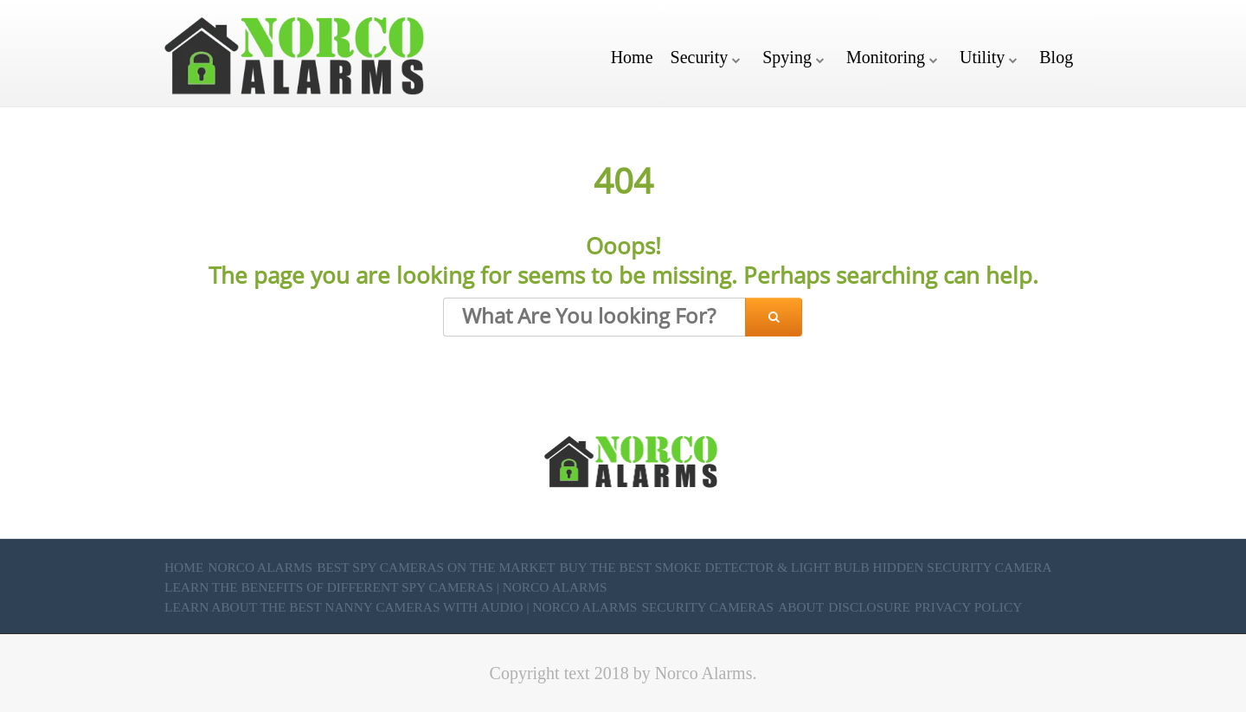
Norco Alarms (260, 567)
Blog (1056, 57)
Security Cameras (707, 607)
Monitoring (885, 57)
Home (632, 57)
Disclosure (869, 607)
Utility (982, 57)
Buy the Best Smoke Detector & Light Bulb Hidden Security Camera (805, 567)
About (801, 607)
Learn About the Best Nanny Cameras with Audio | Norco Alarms (400, 607)
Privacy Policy (968, 607)
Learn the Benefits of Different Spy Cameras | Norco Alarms (385, 587)
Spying (787, 57)
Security (700, 57)
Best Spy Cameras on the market (436, 567)
